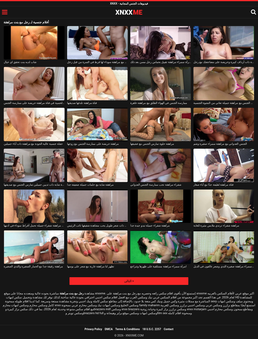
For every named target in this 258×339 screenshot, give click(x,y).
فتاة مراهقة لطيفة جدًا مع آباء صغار (213, 184)
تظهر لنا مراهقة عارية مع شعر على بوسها (90, 266)
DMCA (109, 329)
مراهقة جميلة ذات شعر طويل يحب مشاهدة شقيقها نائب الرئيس (97, 225)
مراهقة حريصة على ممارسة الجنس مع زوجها (93, 143)
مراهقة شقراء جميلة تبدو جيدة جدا (150, 225)
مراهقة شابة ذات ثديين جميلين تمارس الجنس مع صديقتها (34, 184)
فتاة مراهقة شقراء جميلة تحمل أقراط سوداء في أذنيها (34, 225)
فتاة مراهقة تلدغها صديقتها (82, 102)
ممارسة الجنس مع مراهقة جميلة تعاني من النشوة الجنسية (223, 102)
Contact (168, 329)
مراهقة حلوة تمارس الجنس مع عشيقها (152, 143)
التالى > (129, 281)
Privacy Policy (93, 329)
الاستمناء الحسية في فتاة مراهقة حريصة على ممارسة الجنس (34, 102)
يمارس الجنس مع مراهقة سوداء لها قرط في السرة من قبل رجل (97, 62)
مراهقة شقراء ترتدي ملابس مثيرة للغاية (216, 225)
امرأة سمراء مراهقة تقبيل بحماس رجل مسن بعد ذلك (160, 62)
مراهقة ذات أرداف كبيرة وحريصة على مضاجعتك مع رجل (223, 62)
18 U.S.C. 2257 (152, 329)
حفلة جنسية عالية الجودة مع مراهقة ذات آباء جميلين (33, 143)
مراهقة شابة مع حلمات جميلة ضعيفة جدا (90, 184)
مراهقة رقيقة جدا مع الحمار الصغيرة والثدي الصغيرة (33, 266)
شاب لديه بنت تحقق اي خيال (20, 62)
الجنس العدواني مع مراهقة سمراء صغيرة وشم (220, 143)
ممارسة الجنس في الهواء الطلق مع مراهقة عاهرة (158, 102)
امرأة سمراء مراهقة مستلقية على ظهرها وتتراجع (158, 266)
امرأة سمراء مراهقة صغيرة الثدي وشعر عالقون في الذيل (223, 266)
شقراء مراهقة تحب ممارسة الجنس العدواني (155, 184)
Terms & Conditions (127, 329)
